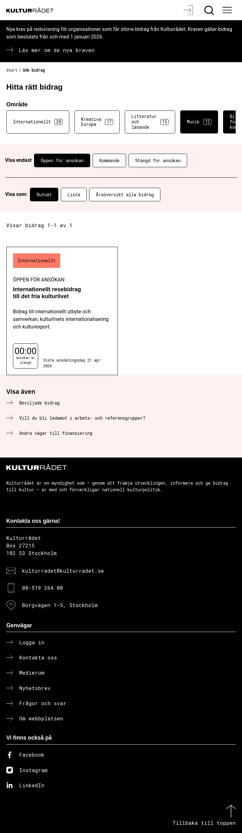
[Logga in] (189, 10)
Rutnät (44, 195)
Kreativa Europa (97, 121)
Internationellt (38, 122)
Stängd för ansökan (158, 160)
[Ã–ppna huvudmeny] (228, 10)
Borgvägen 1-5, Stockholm (60, 605)
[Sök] (209, 10)
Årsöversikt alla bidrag (125, 195)
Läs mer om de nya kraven (57, 50)
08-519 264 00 (42, 587)
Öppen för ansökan (62, 160)
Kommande (109, 160)
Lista (73, 195)
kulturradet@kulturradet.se (63, 570)
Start (11, 70)
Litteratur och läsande (150, 121)
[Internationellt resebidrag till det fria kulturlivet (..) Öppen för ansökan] (62, 311)
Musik (199, 122)
